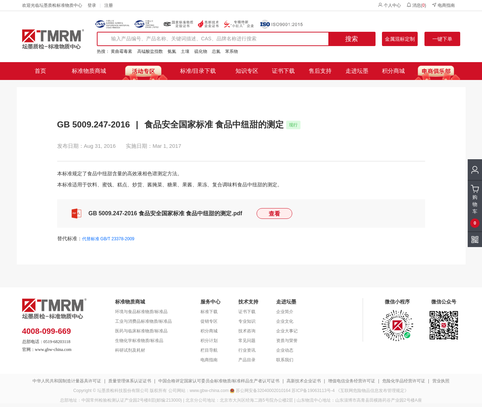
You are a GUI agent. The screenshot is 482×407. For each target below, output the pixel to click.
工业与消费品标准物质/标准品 (143, 321)
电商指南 (443, 5)
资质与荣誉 (287, 340)
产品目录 (246, 359)
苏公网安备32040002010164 (263, 390)
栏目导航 (209, 350)
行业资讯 (246, 350)
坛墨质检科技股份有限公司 (123, 390)
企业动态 (284, 350)
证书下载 (283, 71)
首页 (40, 71)
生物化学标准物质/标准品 (139, 340)
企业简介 (284, 311)
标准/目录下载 (198, 71)
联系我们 (284, 359)
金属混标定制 (400, 39)
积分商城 (393, 71)
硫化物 (200, 51)
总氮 (216, 51)
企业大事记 (287, 330)
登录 (92, 5)
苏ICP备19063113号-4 (313, 390)
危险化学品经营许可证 (403, 380)
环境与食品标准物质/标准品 (141, 311)
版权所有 (158, 390)
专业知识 (246, 321)
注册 (108, 5)
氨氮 (172, 51)
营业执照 (440, 380)
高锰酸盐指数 (150, 51)
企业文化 (284, 321)
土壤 (185, 51)
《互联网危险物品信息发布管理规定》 (372, 390)
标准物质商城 (89, 71)
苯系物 (231, 51)
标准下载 (209, 311)
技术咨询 (246, 330)
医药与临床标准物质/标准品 (141, 330)
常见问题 (246, 340)
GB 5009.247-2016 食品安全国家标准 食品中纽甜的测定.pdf (165, 213)
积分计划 (209, 340)
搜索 (351, 38)
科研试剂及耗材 (130, 350)
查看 (274, 214)
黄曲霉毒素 (121, 51)
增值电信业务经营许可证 (351, 380)
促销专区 (209, 321)
